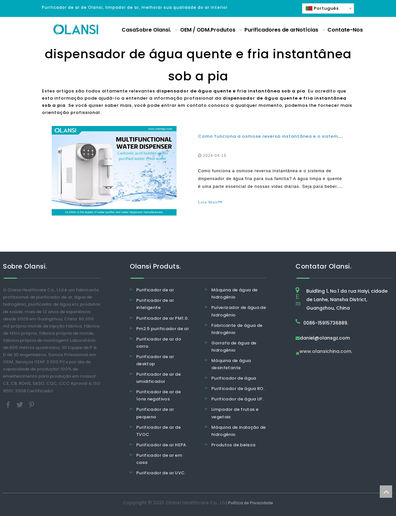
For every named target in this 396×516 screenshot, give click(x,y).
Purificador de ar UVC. (161, 473)
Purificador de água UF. (237, 399)
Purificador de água (233, 378)
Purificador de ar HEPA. (161, 445)
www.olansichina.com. (325, 352)
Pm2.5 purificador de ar (162, 329)
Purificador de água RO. (238, 388)
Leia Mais (210, 202)
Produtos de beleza (233, 445)
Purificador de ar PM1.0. (162, 318)
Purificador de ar (155, 290)
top (386, 491)
